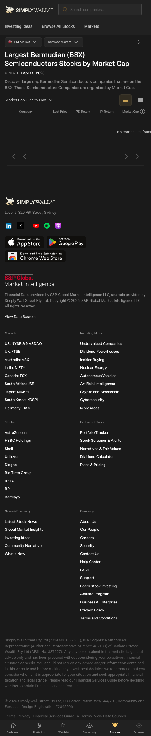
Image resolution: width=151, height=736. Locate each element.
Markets (91, 26)
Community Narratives (24, 545)
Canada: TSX (16, 375)
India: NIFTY (15, 367)
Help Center (90, 561)
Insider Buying (92, 359)
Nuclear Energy (93, 367)
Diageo (11, 464)
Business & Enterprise (98, 602)
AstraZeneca (16, 432)
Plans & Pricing (93, 464)
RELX (9, 480)
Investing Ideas (18, 26)
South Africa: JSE (19, 383)
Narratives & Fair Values (100, 448)
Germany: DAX (17, 407)
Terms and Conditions (98, 618)
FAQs (84, 569)
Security (87, 545)
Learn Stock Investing (98, 585)
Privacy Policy (92, 610)
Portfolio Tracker (94, 432)
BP (7, 489)
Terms (10, 715)
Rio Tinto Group (18, 472)
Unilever (12, 456)
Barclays (12, 496)
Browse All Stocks (58, 26)
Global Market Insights (24, 529)
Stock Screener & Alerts (100, 440)
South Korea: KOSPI (21, 400)
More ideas (89, 407)
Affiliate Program (94, 594)
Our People (89, 529)
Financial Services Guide (53, 715)
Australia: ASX (17, 359)
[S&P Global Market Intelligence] (29, 280)
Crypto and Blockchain (99, 391)
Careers (87, 537)
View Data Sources (20, 316)
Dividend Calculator (97, 456)
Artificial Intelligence (97, 383)
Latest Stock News (21, 521)
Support (87, 578)
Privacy (24, 715)
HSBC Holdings (18, 440)
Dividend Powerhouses (99, 351)
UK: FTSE (12, 351)
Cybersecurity (92, 400)
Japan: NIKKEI (17, 391)
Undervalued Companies (101, 343)
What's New (15, 553)
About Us (88, 521)
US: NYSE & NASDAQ (23, 343)
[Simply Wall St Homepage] (29, 9)
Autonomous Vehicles (98, 375)
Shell (9, 448)
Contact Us (89, 553)
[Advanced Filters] (139, 42)
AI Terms (84, 715)
